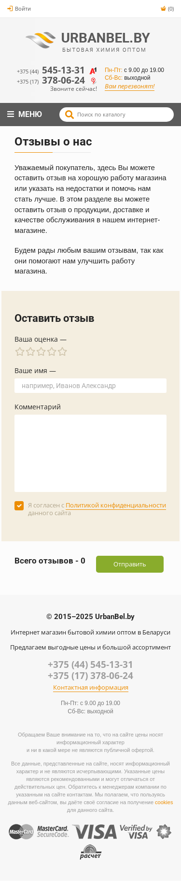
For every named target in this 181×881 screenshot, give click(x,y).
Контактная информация (90, 688)
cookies (164, 802)
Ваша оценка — (40, 339)
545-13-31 (57, 70)
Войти (19, 8)
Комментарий (37, 407)
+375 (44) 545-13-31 (90, 664)
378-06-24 (57, 80)
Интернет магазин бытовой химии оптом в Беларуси (90, 632)
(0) (167, 8)
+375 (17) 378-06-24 (90, 675)
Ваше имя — (35, 370)
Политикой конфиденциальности (116, 505)
